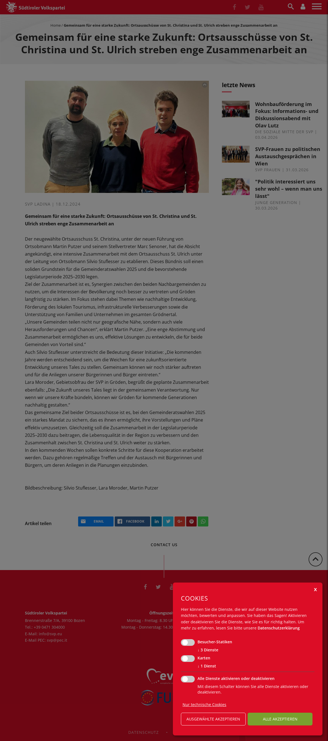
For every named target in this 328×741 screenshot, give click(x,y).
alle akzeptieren (280, 719)
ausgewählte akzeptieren (213, 719)
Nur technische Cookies (204, 704)
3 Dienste (208, 650)
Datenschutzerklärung (279, 628)
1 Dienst (207, 666)
